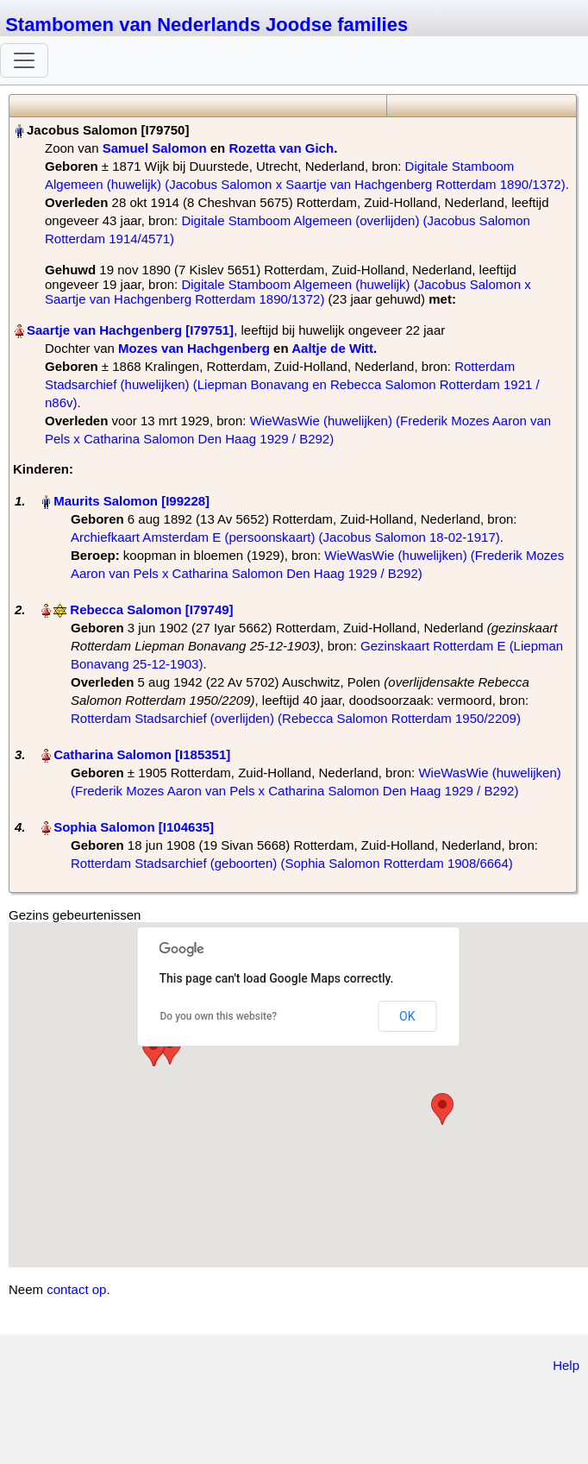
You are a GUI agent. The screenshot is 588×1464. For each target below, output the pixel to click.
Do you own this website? (219, 1016)
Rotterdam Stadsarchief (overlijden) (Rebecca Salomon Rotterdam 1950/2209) (296, 718)
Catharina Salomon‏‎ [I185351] (141, 754)
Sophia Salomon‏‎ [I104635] (133, 827)
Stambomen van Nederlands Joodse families (206, 24)
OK (407, 1016)
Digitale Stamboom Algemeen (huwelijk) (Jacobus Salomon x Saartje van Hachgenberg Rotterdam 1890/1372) (288, 291)
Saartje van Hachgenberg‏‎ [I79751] (130, 330)
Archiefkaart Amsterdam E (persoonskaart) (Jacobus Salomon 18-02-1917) (285, 537)
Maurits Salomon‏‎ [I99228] (131, 500)
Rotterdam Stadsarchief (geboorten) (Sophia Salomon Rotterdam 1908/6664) (292, 863)
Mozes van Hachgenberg (194, 348)
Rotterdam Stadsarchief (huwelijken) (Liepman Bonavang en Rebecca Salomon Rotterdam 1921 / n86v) (292, 384)
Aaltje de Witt (332, 348)
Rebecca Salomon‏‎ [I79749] (151, 609)
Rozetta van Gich (281, 148)
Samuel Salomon (155, 148)
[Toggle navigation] (24, 60)
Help (566, 1365)
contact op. (78, 1289)
